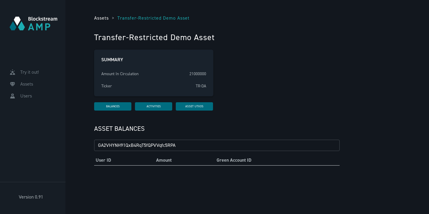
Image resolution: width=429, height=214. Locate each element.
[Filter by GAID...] (217, 145)
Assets (101, 18)
